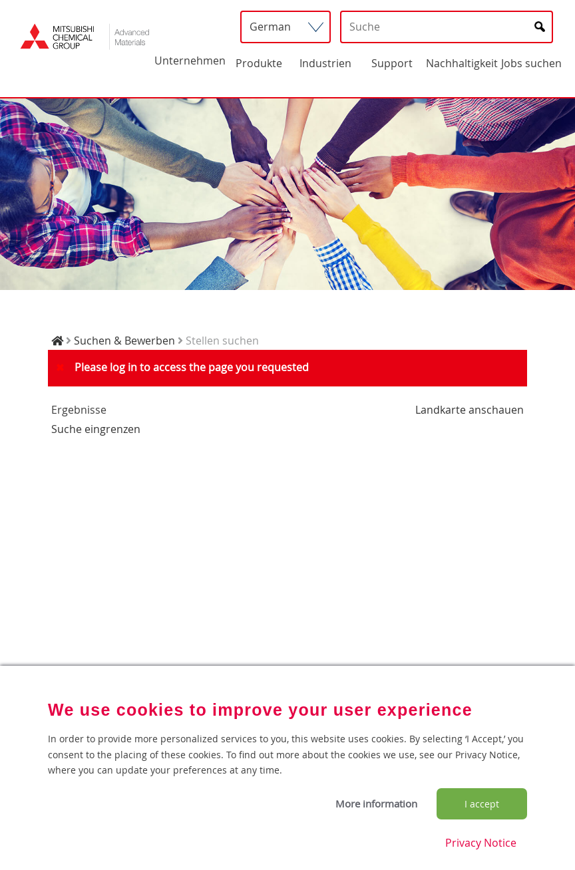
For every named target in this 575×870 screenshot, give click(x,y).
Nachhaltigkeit (462, 63)
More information (376, 803)
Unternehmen (190, 60)
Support (392, 63)
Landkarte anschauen (469, 409)
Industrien (325, 63)
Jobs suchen (531, 63)
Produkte (259, 63)
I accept (482, 804)
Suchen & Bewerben (124, 340)
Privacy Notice (480, 842)
